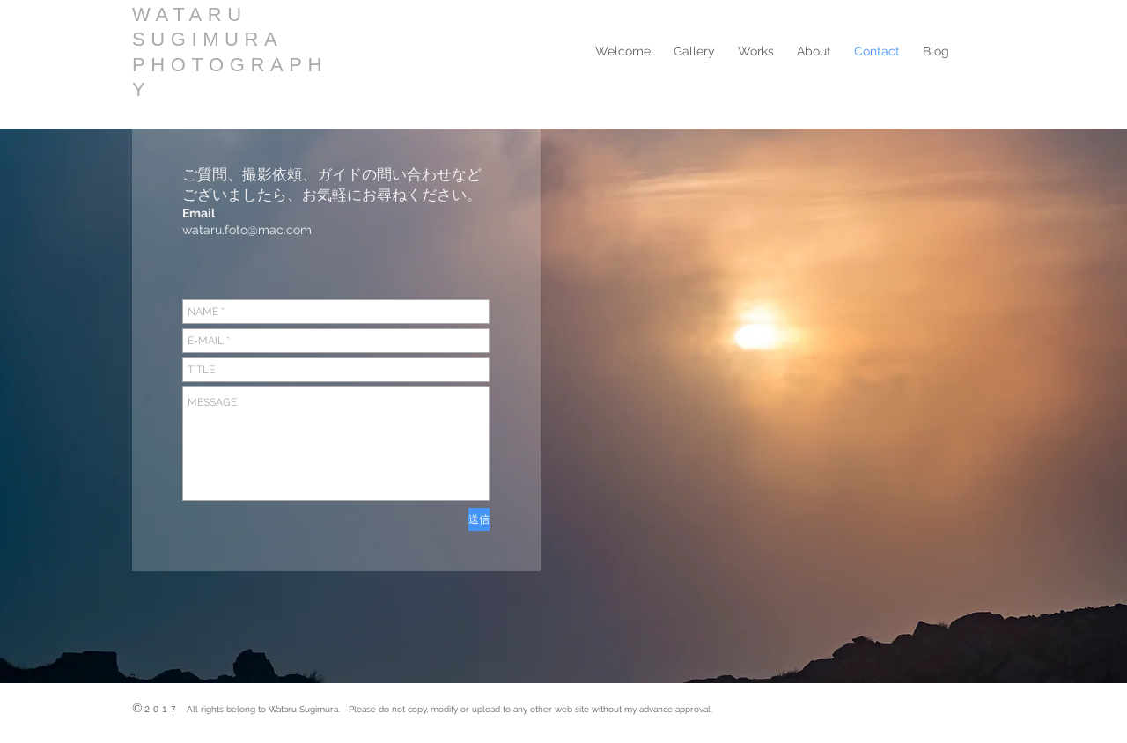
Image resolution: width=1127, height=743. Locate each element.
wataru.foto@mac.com (247, 230)
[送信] (479, 519)
